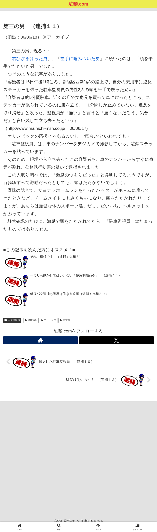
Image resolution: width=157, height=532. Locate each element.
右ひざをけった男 (29, 58)
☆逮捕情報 (12, 320)
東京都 (65, 320)
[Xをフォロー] (116, 340)
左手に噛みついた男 (80, 58)
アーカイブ (48, 320)
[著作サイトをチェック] (40, 340)
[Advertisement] (78, 455)
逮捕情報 (31, 320)
